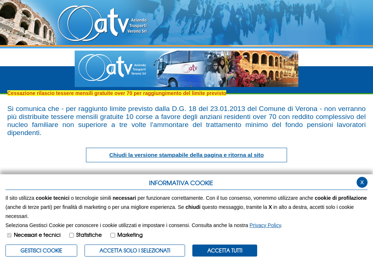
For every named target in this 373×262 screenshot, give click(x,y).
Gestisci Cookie (41, 250)
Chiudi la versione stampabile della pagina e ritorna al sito (186, 155)
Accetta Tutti (224, 250)
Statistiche (89, 234)
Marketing (129, 234)
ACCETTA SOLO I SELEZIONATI (134, 250)
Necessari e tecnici (37, 234)
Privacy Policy (265, 225)
